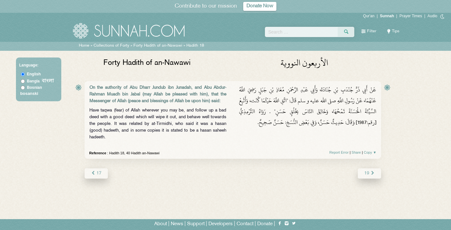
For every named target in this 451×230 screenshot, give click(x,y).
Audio (432, 16)
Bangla (40, 81)
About (160, 224)
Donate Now (259, 6)
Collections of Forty (111, 46)
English (34, 74)
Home (84, 46)
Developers (220, 224)
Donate (265, 224)
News (177, 224)
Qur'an (369, 16)
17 (96, 173)
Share (356, 152)
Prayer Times (410, 16)
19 (369, 173)
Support (196, 224)
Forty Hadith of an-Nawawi (157, 46)
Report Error (339, 152)
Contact (245, 224)
